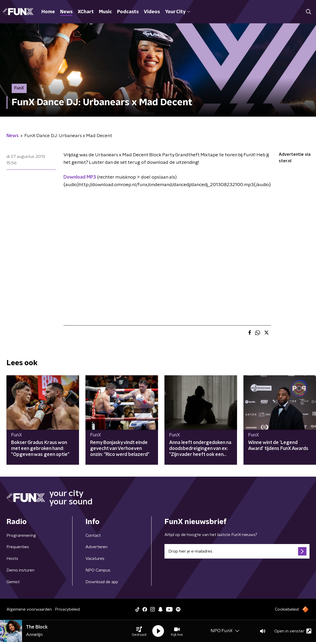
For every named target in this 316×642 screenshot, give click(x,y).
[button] (139, 631)
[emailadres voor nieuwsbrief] (237, 551)
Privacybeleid (67, 609)
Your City (177, 12)
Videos (152, 12)
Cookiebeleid (287, 609)
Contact (93, 535)
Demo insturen (20, 570)
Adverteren (96, 547)
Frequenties (17, 547)
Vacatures (94, 558)
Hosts (12, 558)
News (66, 12)
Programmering (21, 535)
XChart (86, 12)
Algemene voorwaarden (29, 609)
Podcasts (128, 12)
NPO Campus (97, 570)
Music (105, 12)
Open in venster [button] (292, 631)
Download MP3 (79, 177)
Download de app (101, 582)
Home (48, 12)
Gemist (13, 582)
